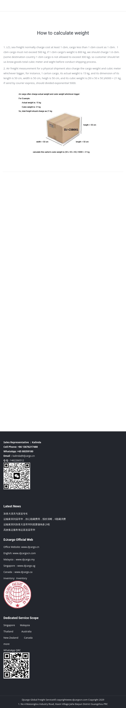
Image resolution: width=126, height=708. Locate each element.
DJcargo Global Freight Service (37, 699)
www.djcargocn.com (24, 553)
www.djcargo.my (25, 559)
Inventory (21, 578)
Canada (28, 637)
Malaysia (25, 625)
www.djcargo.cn (30, 547)
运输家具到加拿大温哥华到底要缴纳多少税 (26, 524)
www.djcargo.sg (26, 565)
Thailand (8, 631)
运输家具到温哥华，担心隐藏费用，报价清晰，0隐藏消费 (34, 519)
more (6, 644)
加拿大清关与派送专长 (15, 513)
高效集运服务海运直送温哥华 (19, 529)
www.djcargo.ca (23, 572)
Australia (26, 631)
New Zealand (10, 637)
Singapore (9, 625)
